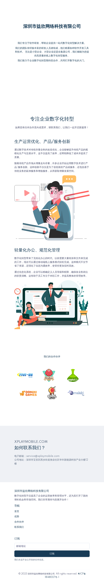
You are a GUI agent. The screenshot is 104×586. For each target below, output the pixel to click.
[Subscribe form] (52, 546)
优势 (16, 516)
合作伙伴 (19, 522)
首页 (16, 511)
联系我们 (19, 527)
